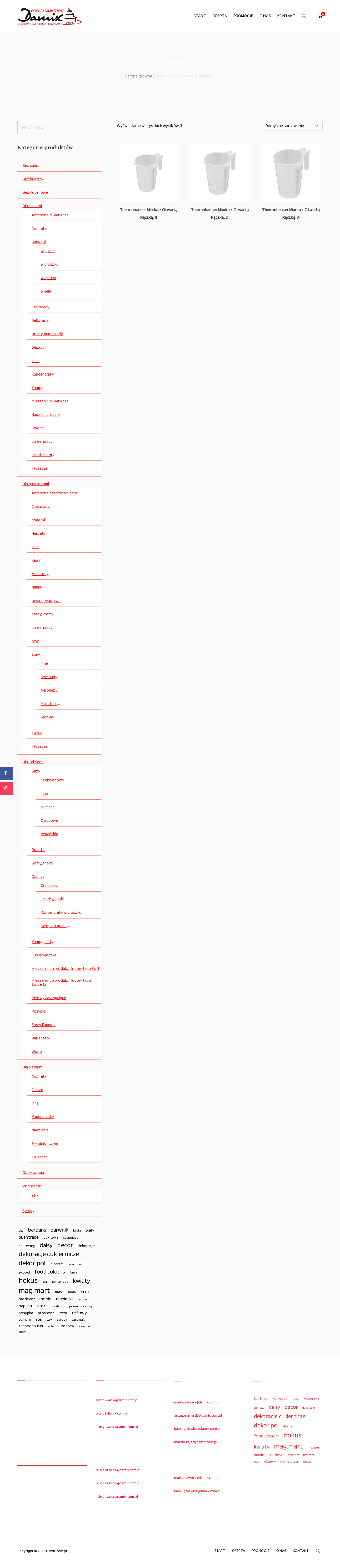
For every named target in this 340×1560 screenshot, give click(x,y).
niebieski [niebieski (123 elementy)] (64, 1298)
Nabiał (37, 587)
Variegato (40, 1038)
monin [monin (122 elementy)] (45, 1298)
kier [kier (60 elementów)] (44, 1282)
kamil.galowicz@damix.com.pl (197, 1428)
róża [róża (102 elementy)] (63, 1312)
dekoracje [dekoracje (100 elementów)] (86, 1245)
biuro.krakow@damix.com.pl (118, 1470)
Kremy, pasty (42, 942)
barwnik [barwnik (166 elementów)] (59, 1230)
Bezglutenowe (35, 193)
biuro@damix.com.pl (112, 1413)
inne (35, 547)
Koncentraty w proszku (61, 913)
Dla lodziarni (33, 762)
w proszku (49, 264)
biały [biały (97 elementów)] (90, 1230)
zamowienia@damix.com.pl (117, 1400)
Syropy (28, 1211)
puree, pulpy (42, 442)
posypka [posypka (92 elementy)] (26, 1313)
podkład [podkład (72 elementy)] (58, 1306)
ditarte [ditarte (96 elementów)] (57, 1263)
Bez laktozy (33, 179)
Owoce (38, 428)
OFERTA (219, 15)
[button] (304, 15)
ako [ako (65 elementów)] (21, 1230)
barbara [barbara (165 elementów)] (37, 1230)
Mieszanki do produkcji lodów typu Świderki (61, 982)
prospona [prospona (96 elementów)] (46, 1312)
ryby (35, 641)
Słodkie (47, 717)
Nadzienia (40, 1130)
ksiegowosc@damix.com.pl (117, 1427)
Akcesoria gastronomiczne (55, 493)
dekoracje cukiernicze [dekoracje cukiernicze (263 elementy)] (49, 1254)
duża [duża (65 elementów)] (71, 1264)
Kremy (37, 388)
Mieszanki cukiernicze (50, 401)
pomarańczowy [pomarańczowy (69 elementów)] (81, 1306)
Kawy (36, 560)
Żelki (35, 1195)
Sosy (36, 655)
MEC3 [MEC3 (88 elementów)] (85, 1291)
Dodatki (38, 850)
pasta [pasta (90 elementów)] (42, 1306)
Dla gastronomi (36, 484)
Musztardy (50, 704)
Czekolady (40, 307)
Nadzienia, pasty (46, 415)
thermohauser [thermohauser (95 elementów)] (31, 1325)
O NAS (265, 15)
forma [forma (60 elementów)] (73, 1272)
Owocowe (49, 821)
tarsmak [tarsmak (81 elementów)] (78, 1319)
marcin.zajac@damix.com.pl (195, 1442)
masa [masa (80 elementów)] (59, 1292)
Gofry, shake (42, 863)
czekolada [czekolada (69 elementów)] (70, 1238)
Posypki (38, 1011)
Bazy (36, 771)
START (199, 15)
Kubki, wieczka (44, 955)
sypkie (37, 733)
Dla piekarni (32, 1067)
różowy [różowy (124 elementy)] (79, 1312)
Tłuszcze (40, 468)
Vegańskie (49, 834)
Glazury (38, 347)
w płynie (48, 251)
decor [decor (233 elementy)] (65, 1245)
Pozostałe (32, 1186)
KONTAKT (286, 15)
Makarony (40, 574)
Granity (38, 877)
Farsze (37, 1090)
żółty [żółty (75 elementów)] (22, 1332)
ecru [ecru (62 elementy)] (81, 1264)
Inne (35, 361)
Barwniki (39, 242)
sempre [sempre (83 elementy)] (25, 1319)
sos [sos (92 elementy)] (39, 1319)
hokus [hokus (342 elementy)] (28, 1280)
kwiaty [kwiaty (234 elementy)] (82, 1280)
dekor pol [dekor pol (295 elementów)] (32, 1263)
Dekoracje (40, 321)
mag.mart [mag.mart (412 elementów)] (34, 1290)
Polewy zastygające (49, 998)
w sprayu (48, 278)
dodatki (38, 520)
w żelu (46, 291)
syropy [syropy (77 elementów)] (62, 1319)
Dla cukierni (32, 206)
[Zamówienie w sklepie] (292, 125)
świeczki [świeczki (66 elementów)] (84, 1326)
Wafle (37, 1052)
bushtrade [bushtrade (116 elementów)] (29, 1237)
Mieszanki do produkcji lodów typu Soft (66, 969)
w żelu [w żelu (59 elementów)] (52, 1326)
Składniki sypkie (45, 1144)
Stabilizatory (43, 455)
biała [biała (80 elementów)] (77, 1230)
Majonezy (49, 690)
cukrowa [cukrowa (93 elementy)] (51, 1237)
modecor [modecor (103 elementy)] (27, 1298)
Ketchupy (49, 677)
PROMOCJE (243, 15)
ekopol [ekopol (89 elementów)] (24, 1272)
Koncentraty (43, 374)
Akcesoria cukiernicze (50, 215)
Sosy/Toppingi (44, 1025)
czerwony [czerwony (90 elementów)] (27, 1245)
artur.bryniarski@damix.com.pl (198, 1415)
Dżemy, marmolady (47, 334)
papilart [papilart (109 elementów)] (26, 1305)
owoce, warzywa (46, 601)
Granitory (49, 886)
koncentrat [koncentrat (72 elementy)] (60, 1282)
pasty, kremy (42, 614)
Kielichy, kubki (52, 899)
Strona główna (138, 76)
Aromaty (39, 229)
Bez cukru (31, 166)
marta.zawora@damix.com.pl (196, 1402)
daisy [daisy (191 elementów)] (46, 1245)
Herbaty (39, 534)
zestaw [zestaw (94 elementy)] (67, 1325)
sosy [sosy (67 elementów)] (49, 1319)
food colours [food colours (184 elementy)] (50, 1271)
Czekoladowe (52, 780)
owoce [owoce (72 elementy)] (82, 1299)
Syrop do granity (55, 926)
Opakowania (33, 1173)
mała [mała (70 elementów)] (72, 1292)
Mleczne (48, 807)
